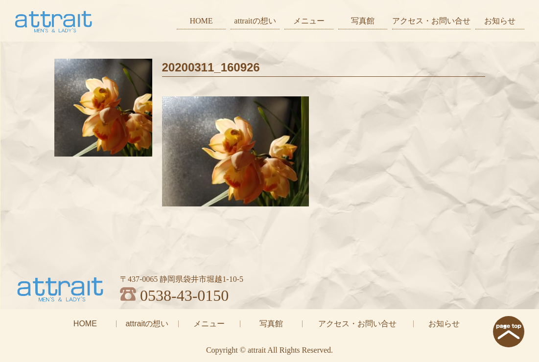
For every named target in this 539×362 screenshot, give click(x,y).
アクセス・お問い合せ (431, 21)
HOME (200, 21)
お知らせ (500, 21)
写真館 (363, 21)
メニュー (309, 21)
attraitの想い (255, 21)
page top (508, 331)
